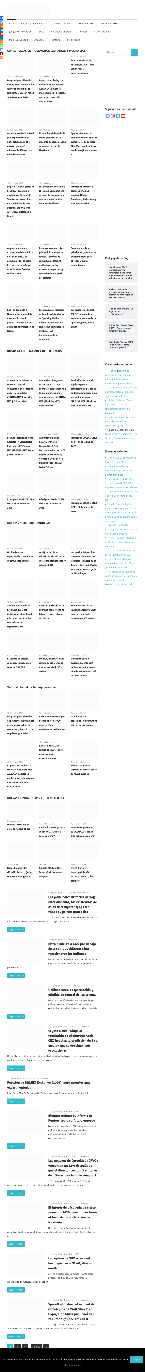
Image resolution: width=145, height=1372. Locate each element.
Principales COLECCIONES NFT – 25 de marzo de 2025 (20, 503)
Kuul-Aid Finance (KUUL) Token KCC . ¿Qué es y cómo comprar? (52, 831)
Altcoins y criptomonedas (34, 23)
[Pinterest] (1, 34)
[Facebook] (1, 18)
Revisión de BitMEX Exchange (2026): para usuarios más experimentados (121, 529)
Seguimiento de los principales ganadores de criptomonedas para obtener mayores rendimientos (83, 257)
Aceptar (137, 1359)
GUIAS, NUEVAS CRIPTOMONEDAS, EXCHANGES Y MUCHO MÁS (46, 50)
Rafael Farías (115, 400)
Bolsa (41, 31)
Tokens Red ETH (108, 23)
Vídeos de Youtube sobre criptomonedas (31, 687)
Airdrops (83, 31)
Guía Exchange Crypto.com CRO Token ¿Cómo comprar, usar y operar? (121, 438)
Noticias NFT (73, 939)
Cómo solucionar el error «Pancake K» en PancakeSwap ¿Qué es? (121, 421)
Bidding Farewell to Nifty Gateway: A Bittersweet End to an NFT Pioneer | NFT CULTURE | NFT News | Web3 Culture (20, 446)
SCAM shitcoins (102, 31)
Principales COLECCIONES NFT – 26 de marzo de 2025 (52, 503)
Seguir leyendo (15, 929)
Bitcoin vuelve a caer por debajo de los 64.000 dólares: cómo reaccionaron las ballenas (72, 949)
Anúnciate (39, 40)
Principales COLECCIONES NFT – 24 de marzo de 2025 (84, 442)
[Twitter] (1, 22)
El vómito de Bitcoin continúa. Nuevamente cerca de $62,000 (19, 663)
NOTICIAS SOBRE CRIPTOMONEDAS (29, 523)
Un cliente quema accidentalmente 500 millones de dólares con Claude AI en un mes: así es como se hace (83, 667)
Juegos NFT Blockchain (20, 31)
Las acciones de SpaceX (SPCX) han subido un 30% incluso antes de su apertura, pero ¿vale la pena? (83, 318)
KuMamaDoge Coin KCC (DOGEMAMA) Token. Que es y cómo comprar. (83, 831)
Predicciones (73, 40)
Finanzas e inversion (61, 31)
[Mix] (1, 42)
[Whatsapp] (1, 45)
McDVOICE (114, 387)
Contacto (55, 40)
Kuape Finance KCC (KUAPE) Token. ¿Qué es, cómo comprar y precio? (20, 872)
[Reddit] (1, 26)
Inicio (11, 23)
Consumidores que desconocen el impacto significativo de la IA (121, 392)
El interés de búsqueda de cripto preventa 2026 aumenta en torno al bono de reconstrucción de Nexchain (52, 142)
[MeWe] (1, 38)
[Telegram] (1, 49)
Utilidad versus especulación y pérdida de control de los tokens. (20, 556)
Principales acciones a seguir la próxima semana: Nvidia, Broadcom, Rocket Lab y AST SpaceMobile (83, 195)
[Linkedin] (1, 30)
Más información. (72, 1365)
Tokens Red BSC (85, 23)
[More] (1, 57)
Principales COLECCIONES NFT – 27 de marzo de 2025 (84, 507)
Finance (113, 371)
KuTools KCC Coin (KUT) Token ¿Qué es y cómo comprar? (51, 872)
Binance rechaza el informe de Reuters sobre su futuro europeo (84, 770)
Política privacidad (18, 40)
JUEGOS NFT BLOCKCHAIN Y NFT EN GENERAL (35, 351)
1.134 (37, 1347)
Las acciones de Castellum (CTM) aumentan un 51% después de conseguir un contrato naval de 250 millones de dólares (52, 195)
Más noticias (73, 985)
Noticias (84, 985)
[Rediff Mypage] (1, 53)
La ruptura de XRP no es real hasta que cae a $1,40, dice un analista (70, 1263)
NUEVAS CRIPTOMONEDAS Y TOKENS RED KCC (35, 798)
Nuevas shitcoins (62, 23)
